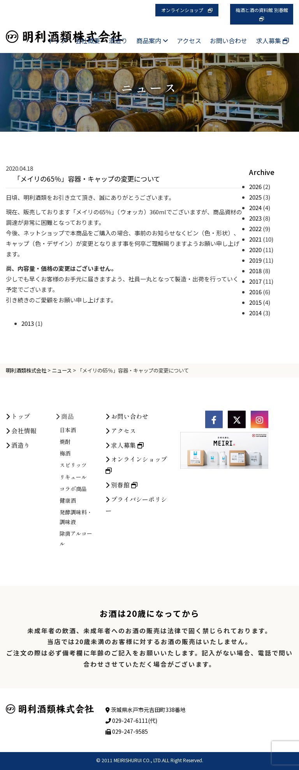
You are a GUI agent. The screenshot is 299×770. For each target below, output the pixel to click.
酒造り (118, 40)
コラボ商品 (73, 556)
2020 (255, 249)
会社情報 (21, 497)
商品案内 (152, 40)
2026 (255, 186)
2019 (255, 260)
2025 (255, 197)
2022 (255, 228)
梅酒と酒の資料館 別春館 (264, 14)
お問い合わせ (228, 40)
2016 (255, 292)
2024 (255, 207)
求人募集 (272, 40)
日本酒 (68, 497)
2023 (255, 218)
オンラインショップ (187, 10)
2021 (255, 239)
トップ (57, 40)
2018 (255, 271)
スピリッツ (73, 532)
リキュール (73, 544)
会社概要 (87, 40)
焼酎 (65, 508)
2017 (255, 281)
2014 (255, 313)
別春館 (121, 551)
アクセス (189, 40)
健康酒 (68, 567)
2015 (255, 302)
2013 (27, 323)
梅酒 (65, 520)
